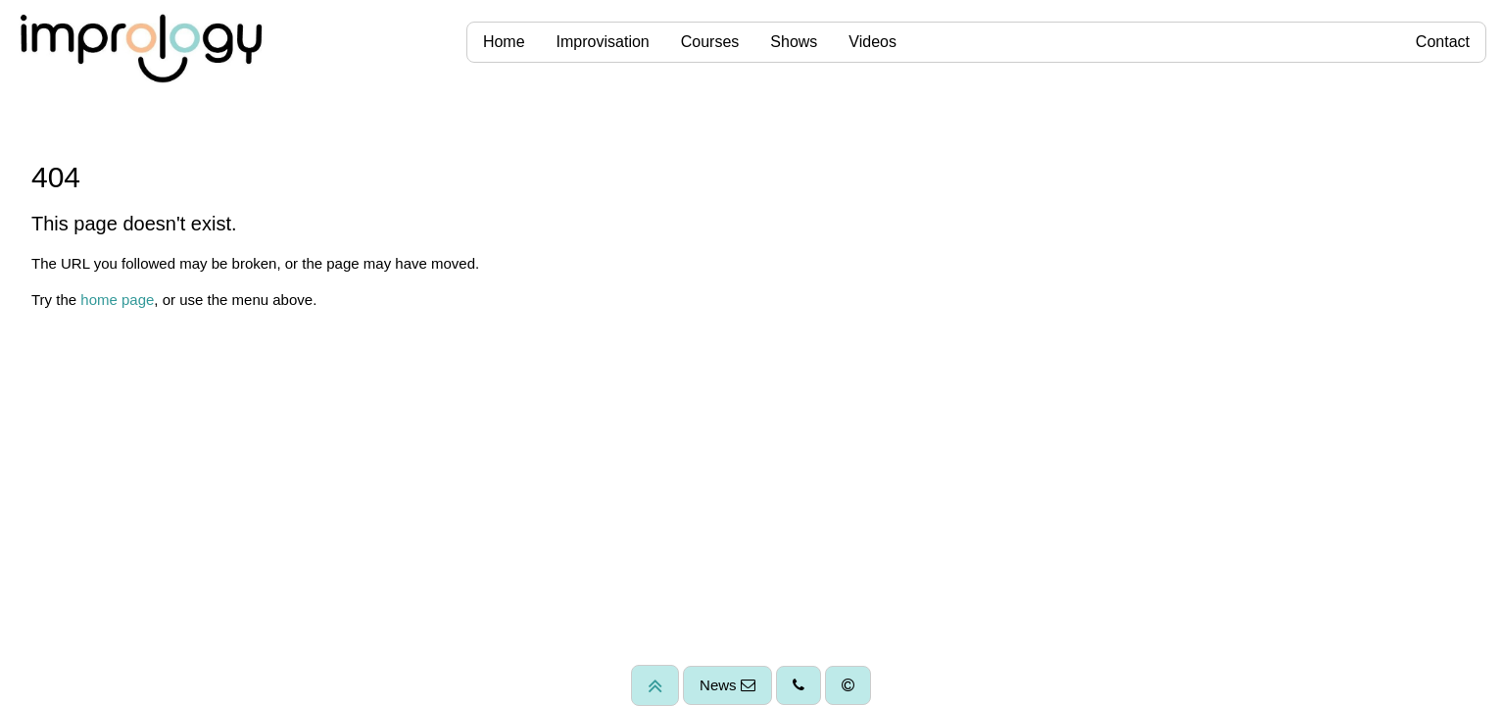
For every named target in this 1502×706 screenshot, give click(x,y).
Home (504, 41)
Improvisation (603, 41)
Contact (1443, 41)
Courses (710, 41)
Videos (872, 41)
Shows (793, 41)
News (727, 685)
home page (117, 299)
